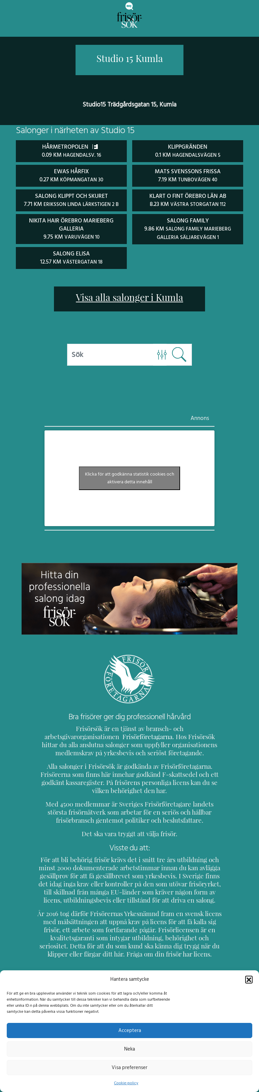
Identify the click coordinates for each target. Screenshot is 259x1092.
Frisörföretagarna (62, 734)
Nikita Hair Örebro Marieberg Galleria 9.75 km (71, 227)
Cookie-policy (126, 1083)
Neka (129, 1049)
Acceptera (129, 1030)
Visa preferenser (129, 1067)
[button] (249, 979)
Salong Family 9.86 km (187, 227)
